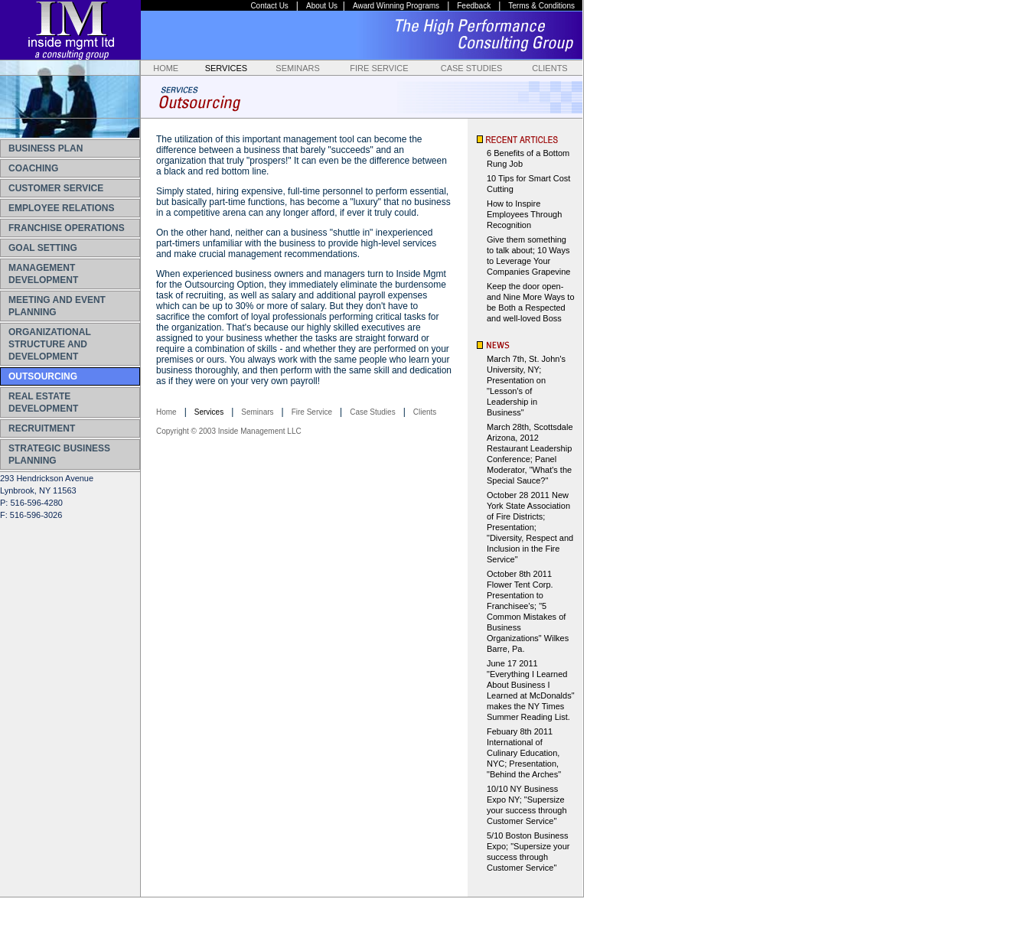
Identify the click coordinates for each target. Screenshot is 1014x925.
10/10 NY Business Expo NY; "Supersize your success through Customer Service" (527, 805)
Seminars (257, 412)
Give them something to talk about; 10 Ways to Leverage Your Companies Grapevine (528, 255)
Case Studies (372, 412)
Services (208, 412)
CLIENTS (549, 68)
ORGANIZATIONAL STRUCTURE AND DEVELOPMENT (49, 344)
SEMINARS (297, 68)
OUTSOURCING (42, 376)
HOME (165, 68)
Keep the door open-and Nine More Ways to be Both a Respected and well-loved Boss (531, 302)
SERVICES (226, 68)
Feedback (474, 6)
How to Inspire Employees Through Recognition (524, 214)
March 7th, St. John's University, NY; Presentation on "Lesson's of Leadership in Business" (526, 385)
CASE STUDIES (472, 68)
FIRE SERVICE (379, 68)
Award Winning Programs (396, 6)
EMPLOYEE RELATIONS (61, 208)
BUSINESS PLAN (45, 148)
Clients (425, 412)
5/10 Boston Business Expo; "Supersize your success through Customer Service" (528, 851)
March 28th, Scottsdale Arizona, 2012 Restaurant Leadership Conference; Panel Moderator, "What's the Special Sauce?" (530, 453)
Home (166, 412)
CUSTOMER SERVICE (55, 188)
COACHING (33, 168)
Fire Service (312, 412)
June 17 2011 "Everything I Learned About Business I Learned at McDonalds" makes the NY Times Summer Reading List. (531, 690)
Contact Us (269, 6)
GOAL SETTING (42, 248)
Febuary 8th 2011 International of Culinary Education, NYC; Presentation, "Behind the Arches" (524, 753)
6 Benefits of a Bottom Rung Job (528, 158)
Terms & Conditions (541, 6)
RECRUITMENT (41, 428)
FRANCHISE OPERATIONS (66, 228)
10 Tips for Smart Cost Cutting (528, 184)
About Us (321, 6)
